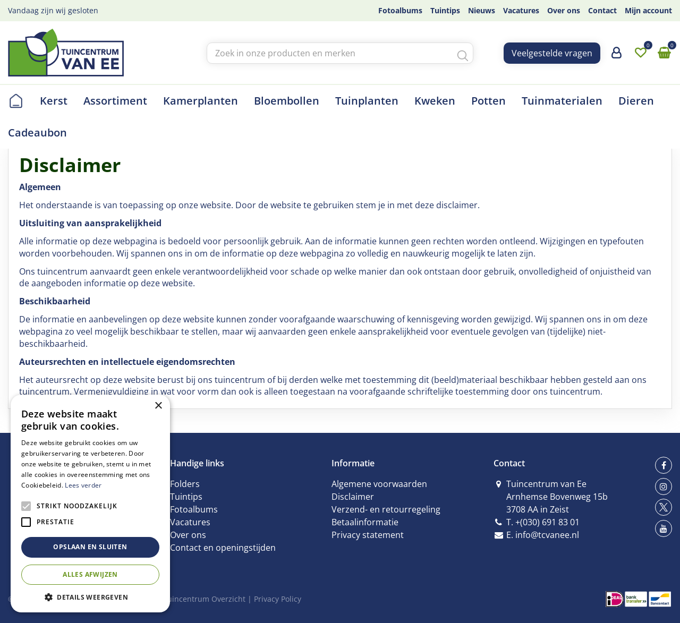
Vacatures (190, 522)
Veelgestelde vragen (552, 53)
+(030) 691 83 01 (547, 522)
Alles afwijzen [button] (90, 574)
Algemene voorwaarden (379, 484)
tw (663, 507)
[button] (90, 597)
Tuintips (186, 496)
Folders (185, 484)
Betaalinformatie (365, 522)
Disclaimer (353, 496)
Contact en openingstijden (223, 547)
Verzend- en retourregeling (386, 509)
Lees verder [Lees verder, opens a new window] (83, 485)
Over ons (188, 535)
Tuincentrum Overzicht (204, 599)
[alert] (90, 503)
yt (663, 528)
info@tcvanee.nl (547, 535)
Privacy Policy (277, 599)
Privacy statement (368, 535)
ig (663, 486)
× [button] (158, 406)
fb (663, 465)
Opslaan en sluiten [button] (90, 546)
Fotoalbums (194, 509)
